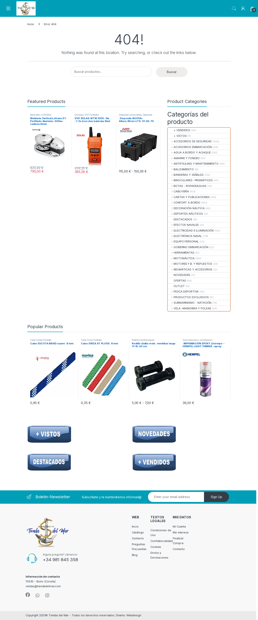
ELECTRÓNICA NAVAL (185, 236)
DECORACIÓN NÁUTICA (186, 208)
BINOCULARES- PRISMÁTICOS (190, 180)
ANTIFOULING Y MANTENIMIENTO (193, 163)
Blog (135, 555)
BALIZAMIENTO (181, 169)
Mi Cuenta (179, 526)
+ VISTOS (177, 136)
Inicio (30, 24)
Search (234, 8)
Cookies (155, 547)
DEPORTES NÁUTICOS (185, 213)
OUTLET (176, 286)
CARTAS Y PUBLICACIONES (188, 197)
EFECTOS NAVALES (183, 224)
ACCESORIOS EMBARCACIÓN (190, 147)
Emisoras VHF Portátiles (87, 114)
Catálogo (138, 532)
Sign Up (216, 497)
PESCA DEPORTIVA (183, 291)
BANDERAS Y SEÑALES (186, 174)
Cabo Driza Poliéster (91, 340)
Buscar (172, 72)
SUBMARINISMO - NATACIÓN (189, 302)
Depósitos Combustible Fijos (135, 115)
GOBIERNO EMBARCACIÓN (188, 247)
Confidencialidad (161, 541)
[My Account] (243, 8)
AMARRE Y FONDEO (184, 158)
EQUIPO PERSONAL (183, 241)
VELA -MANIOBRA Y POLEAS (189, 308)
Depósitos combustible (130, 114)
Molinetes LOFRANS (40, 114)
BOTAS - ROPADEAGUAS (187, 186)
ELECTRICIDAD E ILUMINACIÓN (191, 230)
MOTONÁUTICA (181, 258)
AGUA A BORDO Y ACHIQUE (189, 152)
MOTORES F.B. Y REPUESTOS (190, 263)
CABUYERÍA (178, 191)
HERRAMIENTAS (181, 252)
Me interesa (180, 532)
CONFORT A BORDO (184, 202)
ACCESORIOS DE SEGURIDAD (190, 141)
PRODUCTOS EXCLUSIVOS (188, 297)
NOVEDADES (179, 275)
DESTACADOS (180, 219)
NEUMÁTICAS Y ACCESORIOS (190, 269)
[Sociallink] (28, 595)
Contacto (138, 538)
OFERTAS (177, 280)
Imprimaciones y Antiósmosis (197, 340)
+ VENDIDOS (179, 130)
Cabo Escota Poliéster (41, 340)
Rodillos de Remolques (143, 340)
